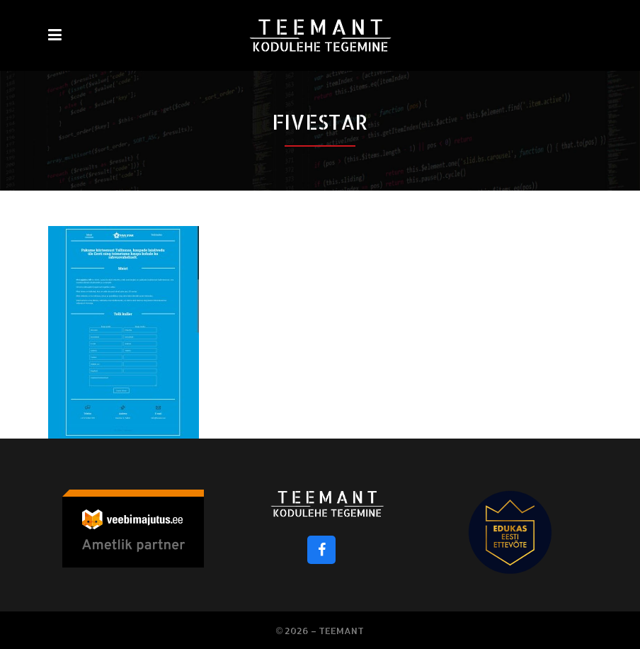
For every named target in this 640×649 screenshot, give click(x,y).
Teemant (341, 630)
